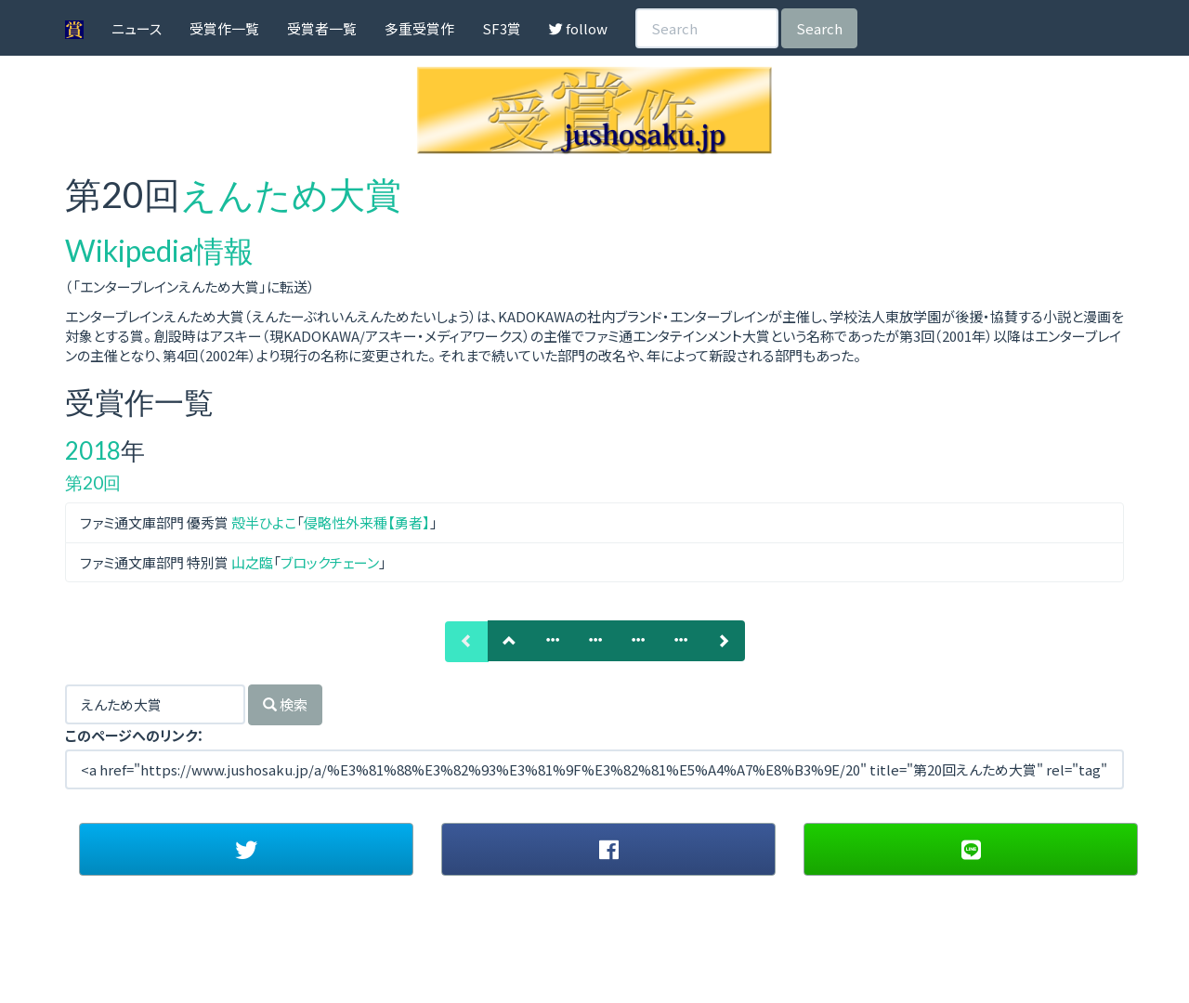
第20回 (93, 482)
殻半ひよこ (263, 522)
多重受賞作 (419, 28)
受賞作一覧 (224, 28)
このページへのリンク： (134, 735)
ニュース (136, 28)
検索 (285, 704)
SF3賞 (501, 28)
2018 (93, 450)
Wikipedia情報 (159, 250)
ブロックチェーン (330, 562)
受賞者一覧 (322, 28)
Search (819, 28)
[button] (246, 849)
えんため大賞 (290, 194)
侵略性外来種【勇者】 (367, 522)
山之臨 (252, 562)
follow (578, 28)
